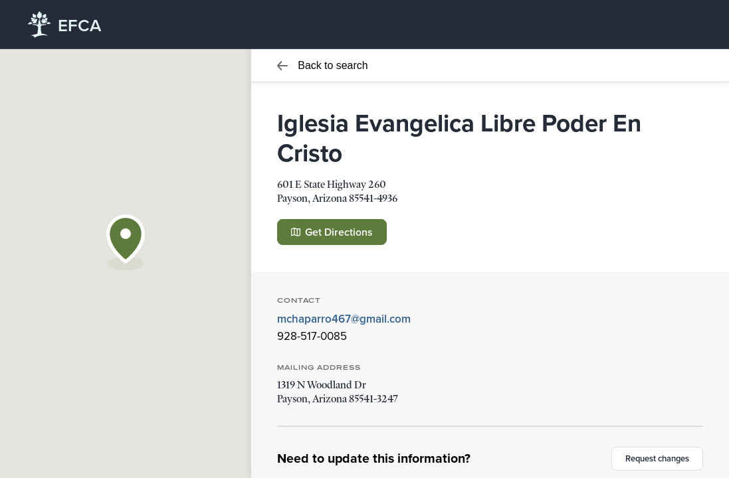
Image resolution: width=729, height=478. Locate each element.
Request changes (657, 458)
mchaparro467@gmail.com (344, 319)
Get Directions (332, 232)
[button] (125, 242)
